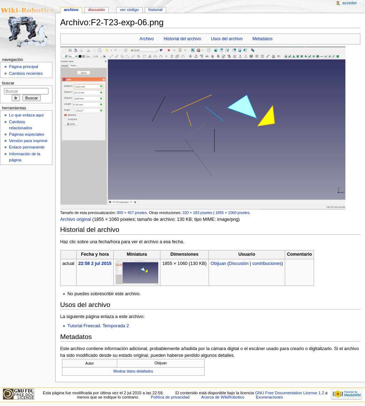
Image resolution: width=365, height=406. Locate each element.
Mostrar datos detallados (133, 371)
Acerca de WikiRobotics (223, 397)
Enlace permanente (26, 147)
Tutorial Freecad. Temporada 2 (98, 325)
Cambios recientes (26, 73)
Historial (155, 9)
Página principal (23, 66)
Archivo (146, 38)
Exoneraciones (269, 397)
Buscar (8, 83)
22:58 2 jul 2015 (95, 263)
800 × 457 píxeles (132, 212)
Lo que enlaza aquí (26, 115)
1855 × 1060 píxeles (232, 212)
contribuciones (267, 263)
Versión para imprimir (28, 141)
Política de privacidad (170, 397)
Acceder (349, 3)
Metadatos (262, 38)
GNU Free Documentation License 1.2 (289, 393)
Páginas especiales (26, 134)
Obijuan (218, 263)
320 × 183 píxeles (197, 212)
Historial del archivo (182, 38)
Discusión (238, 263)
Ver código (129, 9)
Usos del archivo (227, 38)
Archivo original (75, 219)
